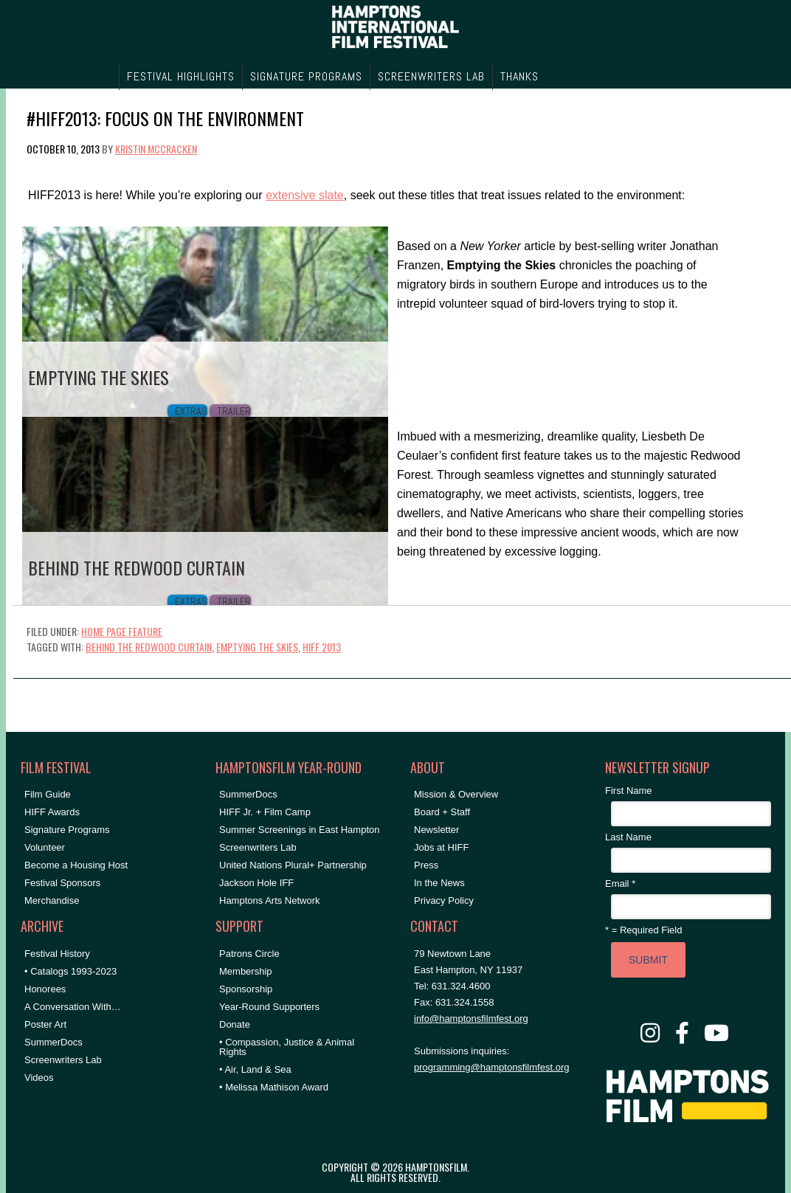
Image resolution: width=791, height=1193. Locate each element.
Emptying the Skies (257, 646)
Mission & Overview (456, 794)
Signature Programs (67, 829)
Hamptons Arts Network (269, 900)
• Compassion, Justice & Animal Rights (286, 1047)
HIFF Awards (52, 811)
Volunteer (44, 847)
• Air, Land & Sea (255, 1069)
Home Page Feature (121, 631)
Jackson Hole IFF (256, 882)
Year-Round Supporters (269, 1006)
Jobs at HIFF (441, 847)
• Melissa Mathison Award (273, 1087)
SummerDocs (53, 1042)
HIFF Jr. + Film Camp (265, 811)
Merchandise (51, 900)
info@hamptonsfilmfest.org (471, 1018)
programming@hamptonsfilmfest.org (491, 1067)
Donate (234, 1024)
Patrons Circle (249, 953)
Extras (191, 411)
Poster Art (45, 1024)
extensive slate (305, 195)
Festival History (57, 953)
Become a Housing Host (76, 865)
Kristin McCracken (156, 148)
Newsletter (436, 829)
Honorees (45, 989)
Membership (245, 971)
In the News (439, 882)
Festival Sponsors (62, 882)
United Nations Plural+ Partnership (293, 865)
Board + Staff (442, 811)
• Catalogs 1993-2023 (70, 971)
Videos (39, 1077)
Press (426, 865)
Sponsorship (245, 989)
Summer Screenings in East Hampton (299, 829)
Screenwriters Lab (63, 1059)
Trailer (234, 411)
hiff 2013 (322, 646)
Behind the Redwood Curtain (149, 646)
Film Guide (47, 794)
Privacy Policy (444, 900)
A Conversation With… (72, 1006)
